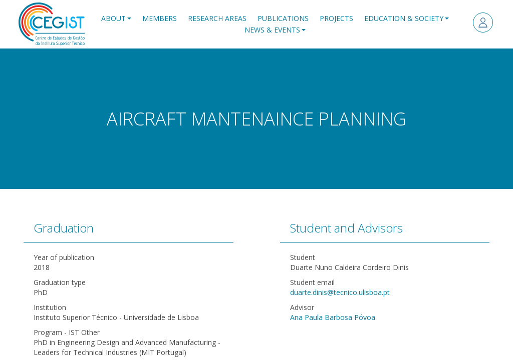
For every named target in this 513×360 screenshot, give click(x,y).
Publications (283, 18)
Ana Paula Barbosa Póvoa (332, 317)
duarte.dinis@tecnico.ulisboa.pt (340, 292)
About (113, 18)
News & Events (272, 29)
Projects (336, 18)
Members (159, 18)
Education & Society (403, 18)
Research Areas (217, 18)
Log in (483, 22)
